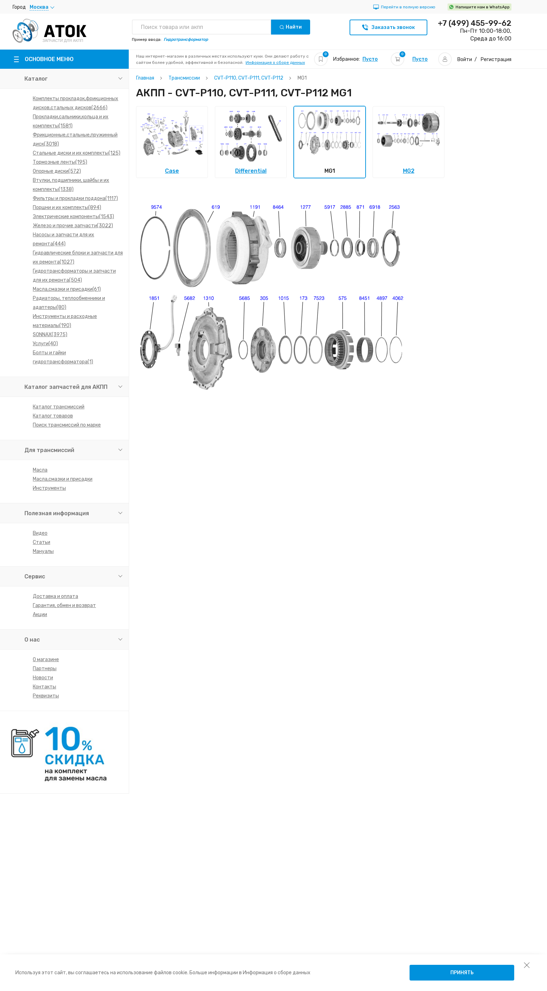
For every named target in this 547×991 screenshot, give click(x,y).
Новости (43, 678)
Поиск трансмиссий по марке (67, 425)
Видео (40, 533)
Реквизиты (46, 696)
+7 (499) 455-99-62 (474, 23)
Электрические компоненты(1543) (73, 217)
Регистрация (496, 59)
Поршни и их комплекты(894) (67, 207)
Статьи (41, 542)
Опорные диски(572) (57, 171)
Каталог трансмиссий (58, 407)
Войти (464, 59)
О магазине (46, 660)
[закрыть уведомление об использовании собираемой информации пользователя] (527, 965)
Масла (40, 470)
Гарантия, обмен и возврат (64, 605)
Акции (40, 614)
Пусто (370, 59)
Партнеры (45, 669)
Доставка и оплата (55, 596)
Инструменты (49, 488)
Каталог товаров (53, 416)
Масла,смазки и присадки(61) (67, 289)
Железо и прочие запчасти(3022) (73, 226)
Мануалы (43, 551)
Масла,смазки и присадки (62, 479)
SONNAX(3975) (50, 335)
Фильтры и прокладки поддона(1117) (75, 198)
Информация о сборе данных (275, 62)
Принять (462, 973)
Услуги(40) (45, 344)
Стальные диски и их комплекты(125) (76, 153)
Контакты (44, 687)
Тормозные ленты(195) (60, 162)
